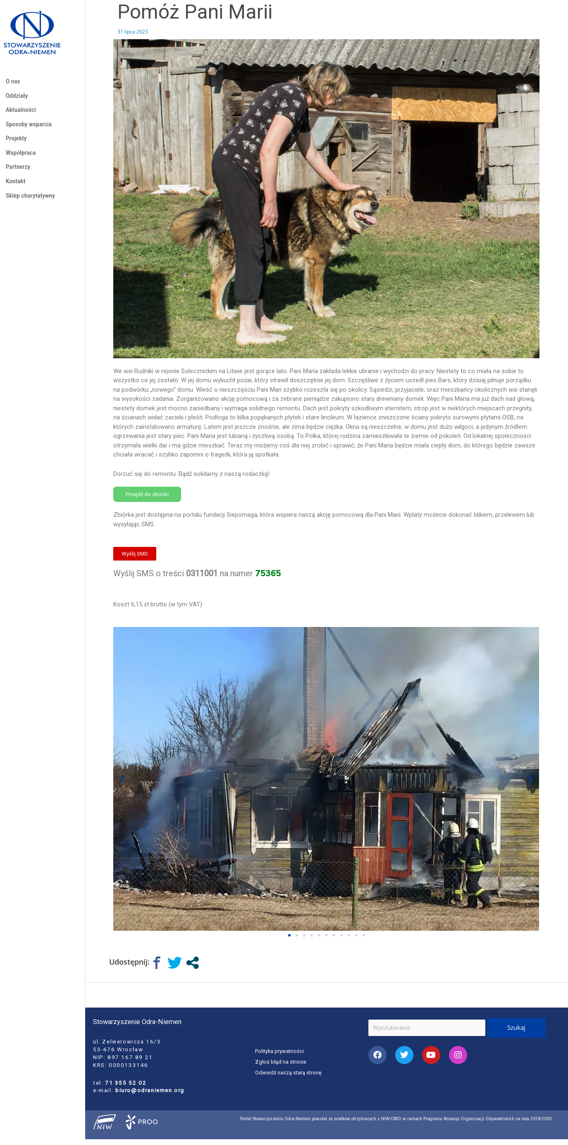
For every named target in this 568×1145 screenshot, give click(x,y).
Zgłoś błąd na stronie (281, 1061)
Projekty (17, 143)
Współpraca (22, 158)
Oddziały (17, 97)
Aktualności (22, 112)
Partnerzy (19, 173)
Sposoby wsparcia (30, 127)
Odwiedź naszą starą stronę (289, 1072)
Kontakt (16, 188)
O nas (13, 82)
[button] (122, 779)
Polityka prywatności (280, 1051)
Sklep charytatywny (32, 203)
